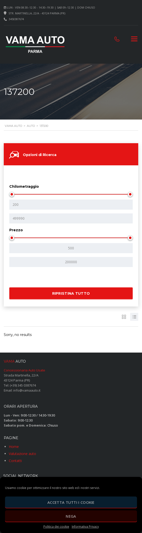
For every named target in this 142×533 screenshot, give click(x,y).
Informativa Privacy (85, 526)
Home (14, 446)
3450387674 (16, 19)
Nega (71, 516)
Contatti (15, 460)
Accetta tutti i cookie (71, 502)
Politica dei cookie (56, 526)
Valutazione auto (22, 453)
